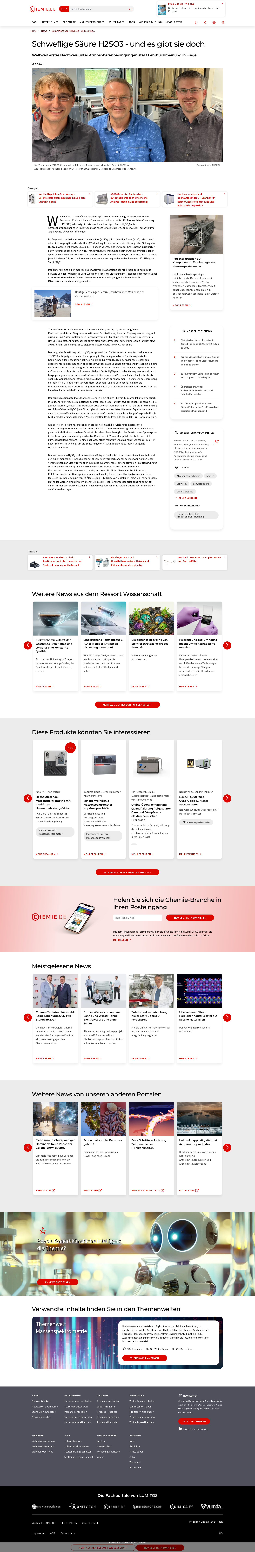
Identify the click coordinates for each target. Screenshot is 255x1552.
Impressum (38, 1533)
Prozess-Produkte (107, 1411)
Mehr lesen (123, 939)
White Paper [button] (117, 22)
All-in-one (135, 1467)
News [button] (33, 22)
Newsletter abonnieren (190, 917)
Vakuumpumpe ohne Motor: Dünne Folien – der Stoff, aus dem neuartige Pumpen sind (199, 407)
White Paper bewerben (142, 1417)
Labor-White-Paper (140, 1406)
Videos (100, 1457)
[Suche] (130, 9)
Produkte (134, 1446)
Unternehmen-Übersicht (78, 1422)
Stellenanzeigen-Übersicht (79, 1457)
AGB (52, 1533)
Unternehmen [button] (50, 22)
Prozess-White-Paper (141, 1411)
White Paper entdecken (142, 1401)
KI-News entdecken (57, 1282)
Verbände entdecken (75, 1411)
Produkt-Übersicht (107, 1422)
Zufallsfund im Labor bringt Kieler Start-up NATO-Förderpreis (200, 375)
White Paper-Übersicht (142, 1422)
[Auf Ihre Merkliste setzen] (196, 22)
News (132, 1441)
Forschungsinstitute (108, 1451)
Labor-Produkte (106, 1406)
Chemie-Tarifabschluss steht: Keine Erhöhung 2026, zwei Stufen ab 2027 (200, 343)
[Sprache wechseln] (214, 22)
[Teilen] (205, 22)
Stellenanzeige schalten (78, 1451)
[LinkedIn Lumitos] (221, 1533)
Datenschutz (68, 1533)
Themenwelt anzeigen (144, 1358)
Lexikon (101, 1441)
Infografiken (104, 1446)
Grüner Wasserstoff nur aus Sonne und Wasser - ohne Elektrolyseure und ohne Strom (200, 360)
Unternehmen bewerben (78, 1417)
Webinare (134, 1462)
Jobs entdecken (73, 1441)
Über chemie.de (90, 1523)
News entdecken (41, 1401)
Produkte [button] (69, 22)
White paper (136, 1451)
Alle (63, 8)
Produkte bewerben (108, 1417)
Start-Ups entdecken (76, 1406)
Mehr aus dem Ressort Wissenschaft (127, 704)
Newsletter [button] (174, 22)
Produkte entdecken (108, 1401)
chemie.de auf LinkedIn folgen (193, 1429)
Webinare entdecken (43, 1441)
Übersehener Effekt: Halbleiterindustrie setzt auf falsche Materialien (197, 390)
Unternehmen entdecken (78, 1401)
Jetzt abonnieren (194, 1421)
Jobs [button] (131, 22)
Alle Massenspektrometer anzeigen (127, 872)
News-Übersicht (41, 1417)
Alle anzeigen (185, 497)
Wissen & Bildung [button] (150, 22)
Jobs (132, 1457)
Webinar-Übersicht (42, 1451)
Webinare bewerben (43, 1446)
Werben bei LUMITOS (43, 1523)
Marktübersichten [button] (92, 22)
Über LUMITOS (68, 1523)
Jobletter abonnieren (76, 1446)
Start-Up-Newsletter (43, 1411)
